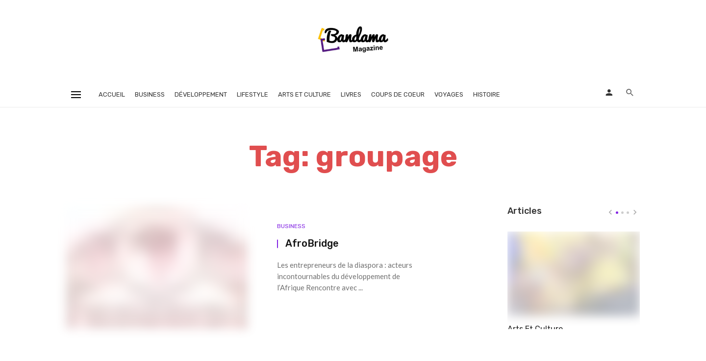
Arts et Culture (304, 94)
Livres (351, 94)
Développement (201, 94)
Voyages (448, 94)
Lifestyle (252, 94)
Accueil (112, 94)
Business (150, 94)
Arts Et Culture (535, 323)
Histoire (486, 94)
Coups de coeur (398, 94)
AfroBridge (312, 243)
